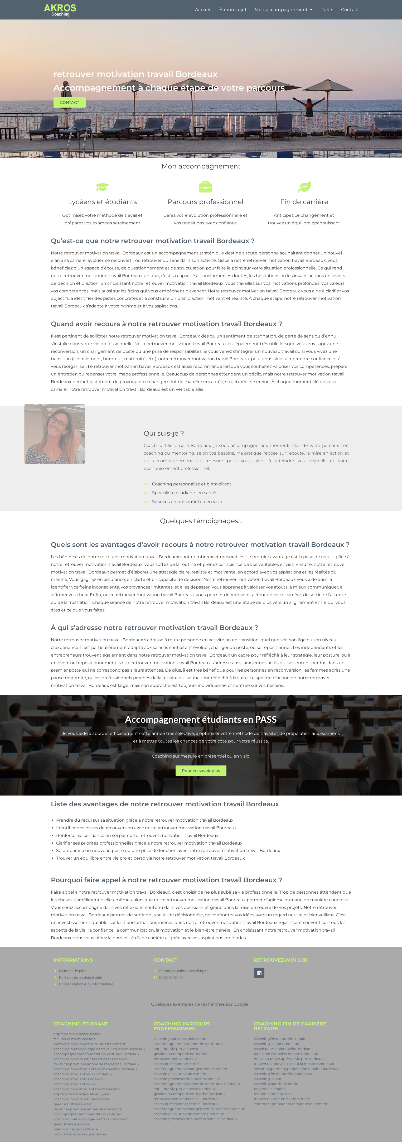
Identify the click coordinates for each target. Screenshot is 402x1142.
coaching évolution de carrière (180, 1074)
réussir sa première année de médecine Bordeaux (96, 1064)
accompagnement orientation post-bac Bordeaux (96, 1054)
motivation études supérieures (80, 1134)
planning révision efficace (76, 1129)
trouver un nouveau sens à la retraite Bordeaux (294, 1064)
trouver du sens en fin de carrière (282, 1099)
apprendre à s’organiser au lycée (81, 1094)
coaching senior (267, 1079)
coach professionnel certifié (177, 1064)
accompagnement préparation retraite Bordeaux (296, 1069)
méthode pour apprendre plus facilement (89, 1044)
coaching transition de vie (276, 1084)
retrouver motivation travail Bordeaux (103, 253)
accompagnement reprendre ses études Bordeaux (197, 1084)
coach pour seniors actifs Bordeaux (283, 1049)
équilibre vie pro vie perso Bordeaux (185, 1089)
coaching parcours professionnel (182, 1039)
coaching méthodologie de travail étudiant (91, 1119)
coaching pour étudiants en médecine (87, 1089)
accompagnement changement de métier (190, 1069)
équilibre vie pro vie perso (176, 1049)
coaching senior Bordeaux (276, 1044)
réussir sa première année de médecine (88, 1109)
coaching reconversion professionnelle (187, 1079)
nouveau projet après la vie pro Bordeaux (289, 1059)
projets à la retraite (270, 1089)
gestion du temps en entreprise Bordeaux (189, 1094)
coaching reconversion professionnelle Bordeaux (196, 1119)
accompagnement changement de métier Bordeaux (199, 1109)
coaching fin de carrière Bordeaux (283, 1074)
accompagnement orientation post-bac (88, 1114)
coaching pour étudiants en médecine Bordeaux (95, 1069)
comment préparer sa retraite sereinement (290, 1104)
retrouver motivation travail (177, 1059)
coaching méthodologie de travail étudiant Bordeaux (99, 1049)
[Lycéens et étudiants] (102, 186)
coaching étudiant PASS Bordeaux (83, 1074)
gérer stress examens (72, 1124)
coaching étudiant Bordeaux (78, 1079)
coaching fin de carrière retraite (281, 1039)
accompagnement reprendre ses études (188, 1044)
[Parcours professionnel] (205, 186)
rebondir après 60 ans (272, 1094)
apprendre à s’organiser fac (77, 1034)
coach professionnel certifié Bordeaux (186, 1104)
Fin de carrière (304, 202)
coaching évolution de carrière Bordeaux (189, 1114)
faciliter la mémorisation (75, 1039)
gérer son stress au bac (73, 1104)
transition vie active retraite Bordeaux (286, 1054)
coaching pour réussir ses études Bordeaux (90, 1059)
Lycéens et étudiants (102, 202)
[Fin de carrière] (304, 186)
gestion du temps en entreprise (181, 1054)
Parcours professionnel (205, 202)
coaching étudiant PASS (74, 1084)
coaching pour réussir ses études (81, 1099)
